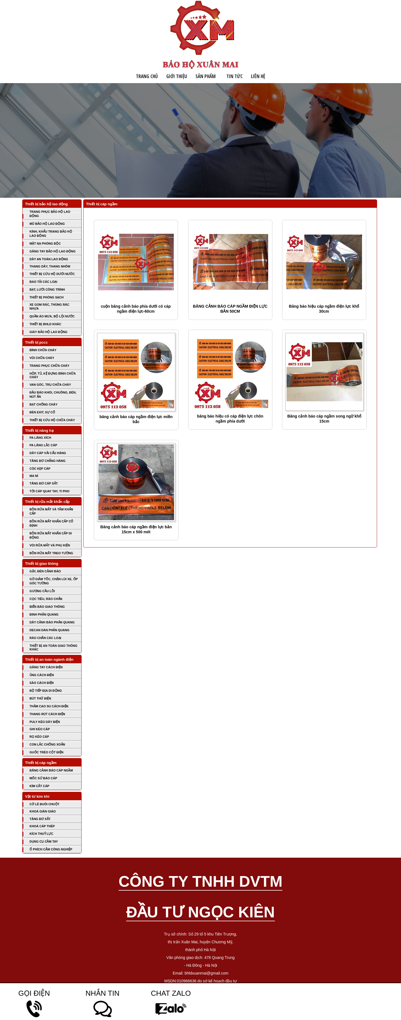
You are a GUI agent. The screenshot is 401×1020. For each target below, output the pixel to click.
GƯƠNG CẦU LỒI (42, 591)
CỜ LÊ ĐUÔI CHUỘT (44, 804)
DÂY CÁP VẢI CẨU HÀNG (48, 453)
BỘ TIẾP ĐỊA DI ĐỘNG (46, 690)
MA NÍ (34, 476)
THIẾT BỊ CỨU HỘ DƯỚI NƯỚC (52, 274)
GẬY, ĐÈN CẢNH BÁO (45, 571)
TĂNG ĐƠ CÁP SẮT (44, 483)
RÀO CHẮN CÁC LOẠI (45, 638)
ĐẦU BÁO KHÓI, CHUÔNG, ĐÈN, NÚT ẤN (53, 394)
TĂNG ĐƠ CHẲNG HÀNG (47, 460)
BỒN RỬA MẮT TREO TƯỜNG (51, 553)
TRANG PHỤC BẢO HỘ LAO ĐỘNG (50, 214)
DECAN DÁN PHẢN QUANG (49, 630)
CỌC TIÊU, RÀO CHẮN (46, 599)
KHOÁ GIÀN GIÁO (43, 811)
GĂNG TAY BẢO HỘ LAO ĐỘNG (52, 251)
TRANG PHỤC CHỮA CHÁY (49, 365)
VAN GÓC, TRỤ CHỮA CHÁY (50, 384)
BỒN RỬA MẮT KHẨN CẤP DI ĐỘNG (51, 535)
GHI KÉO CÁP (40, 729)
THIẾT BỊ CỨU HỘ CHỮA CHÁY (52, 420)
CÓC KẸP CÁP (40, 468)
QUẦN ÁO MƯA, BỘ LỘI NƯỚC (52, 316)
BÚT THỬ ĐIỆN (40, 698)
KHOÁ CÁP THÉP (42, 826)
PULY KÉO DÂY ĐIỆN (45, 722)
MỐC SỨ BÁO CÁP (43, 778)
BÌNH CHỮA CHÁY (43, 350)
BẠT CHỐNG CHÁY (43, 404)
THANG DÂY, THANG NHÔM (50, 266)
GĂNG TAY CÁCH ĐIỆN (46, 667)
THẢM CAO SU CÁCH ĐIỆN (49, 706)
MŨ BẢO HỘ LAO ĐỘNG (47, 223)
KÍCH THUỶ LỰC (41, 833)
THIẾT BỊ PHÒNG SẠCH (46, 297)
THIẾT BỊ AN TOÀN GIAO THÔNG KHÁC (53, 647)
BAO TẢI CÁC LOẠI (43, 281)
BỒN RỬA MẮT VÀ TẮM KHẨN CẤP (51, 511)
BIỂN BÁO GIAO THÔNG (47, 606)
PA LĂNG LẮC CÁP (43, 445)
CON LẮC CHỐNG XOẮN (47, 744)
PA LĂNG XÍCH (40, 437)
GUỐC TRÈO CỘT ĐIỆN (46, 752)
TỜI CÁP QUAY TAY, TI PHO (49, 491)
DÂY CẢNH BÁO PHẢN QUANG (52, 622)
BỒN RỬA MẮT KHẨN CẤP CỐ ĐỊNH (51, 523)
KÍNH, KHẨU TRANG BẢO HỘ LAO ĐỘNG (51, 233)
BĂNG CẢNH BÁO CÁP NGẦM (51, 770)
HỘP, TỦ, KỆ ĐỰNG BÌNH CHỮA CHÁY (53, 375)
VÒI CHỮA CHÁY (42, 358)
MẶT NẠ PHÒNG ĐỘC (45, 243)
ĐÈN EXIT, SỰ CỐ (42, 412)
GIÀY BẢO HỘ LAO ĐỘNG (48, 332)
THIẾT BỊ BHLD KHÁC (45, 324)
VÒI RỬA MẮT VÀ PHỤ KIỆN (50, 545)
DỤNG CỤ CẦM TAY (44, 841)
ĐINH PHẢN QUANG (44, 614)
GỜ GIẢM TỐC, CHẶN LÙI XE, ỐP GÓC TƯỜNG (54, 581)
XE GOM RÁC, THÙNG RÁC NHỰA (49, 306)
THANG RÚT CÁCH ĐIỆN (47, 714)
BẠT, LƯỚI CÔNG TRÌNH (47, 289)
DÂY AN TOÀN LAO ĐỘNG (49, 259)
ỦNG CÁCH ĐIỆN (42, 675)
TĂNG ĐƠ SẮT (40, 819)
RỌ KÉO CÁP (39, 736)
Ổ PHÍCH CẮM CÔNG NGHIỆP (51, 849)
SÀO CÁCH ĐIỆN (42, 682)
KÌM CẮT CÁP (39, 786)
